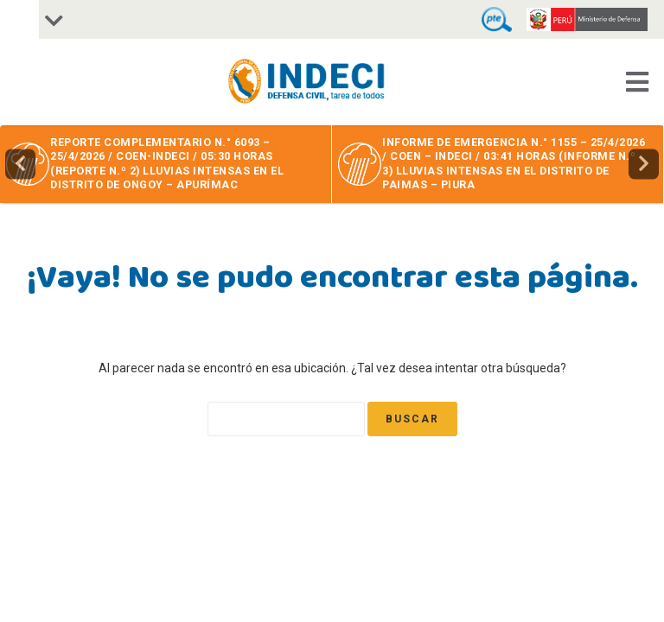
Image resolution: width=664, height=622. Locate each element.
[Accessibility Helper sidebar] (19, 19)
